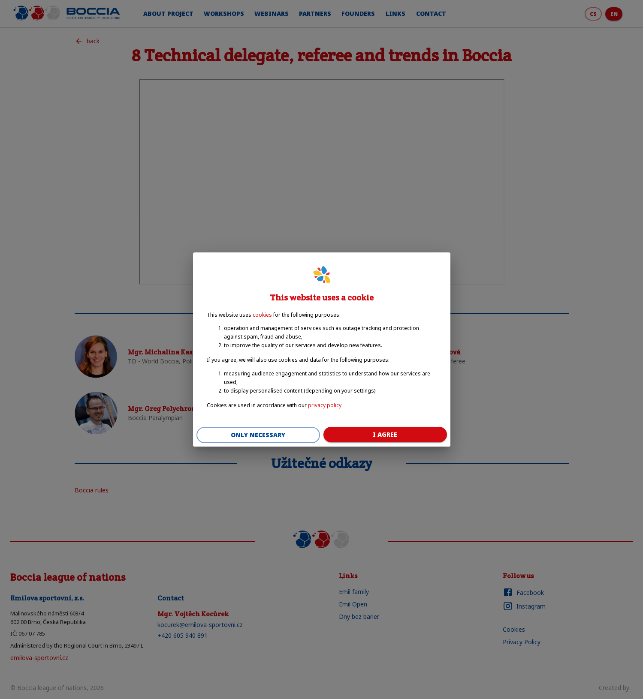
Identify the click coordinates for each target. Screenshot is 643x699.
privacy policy (324, 405)
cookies (262, 314)
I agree (385, 435)
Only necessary (258, 435)
